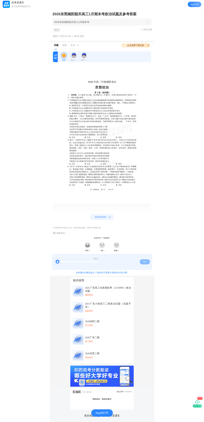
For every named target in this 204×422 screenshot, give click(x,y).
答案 (64, 45)
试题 (56, 45)
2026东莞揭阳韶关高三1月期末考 (71, 22)
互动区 (76, 391)
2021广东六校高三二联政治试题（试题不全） (108, 305)
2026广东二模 (92, 337)
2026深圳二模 (92, 321)
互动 (75, 45)
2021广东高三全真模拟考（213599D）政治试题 (108, 289)
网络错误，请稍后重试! (102, 399)
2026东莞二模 (92, 353)
